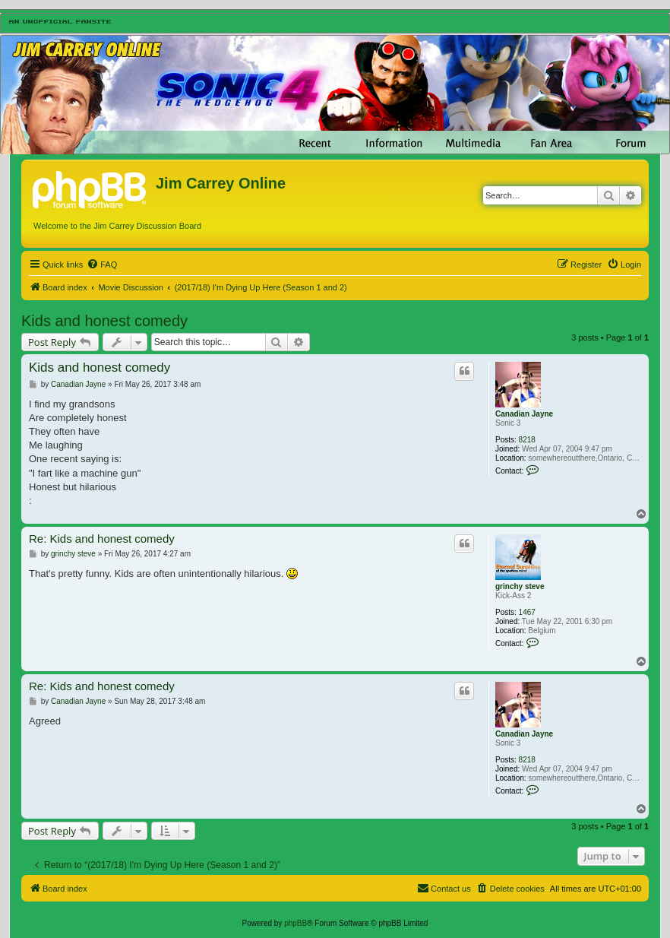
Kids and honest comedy (104, 320)
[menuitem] (102, 264)
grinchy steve (519, 586)
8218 (527, 440)
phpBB (295, 923)
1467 (527, 612)
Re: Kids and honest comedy (102, 538)
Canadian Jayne (524, 414)
